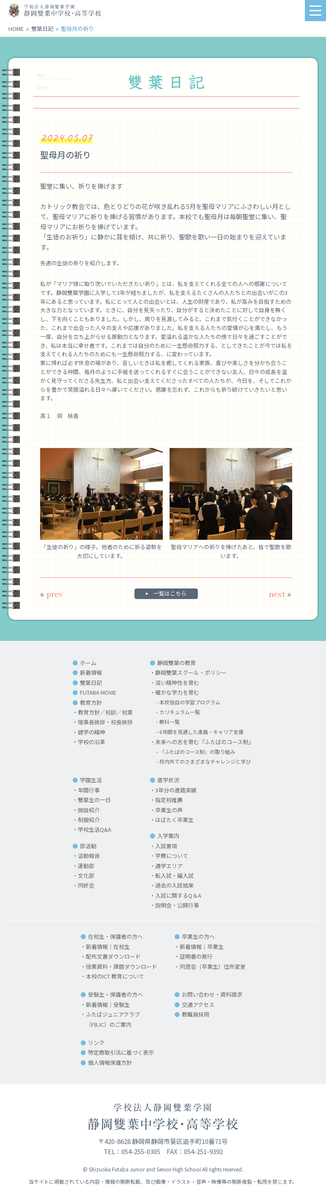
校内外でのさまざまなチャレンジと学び (206, 762)
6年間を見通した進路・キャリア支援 (202, 732)
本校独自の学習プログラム (190, 702)
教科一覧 (168, 722)
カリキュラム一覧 (179, 712)
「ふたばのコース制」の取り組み (198, 752)
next (280, 594)
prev (51, 594)
